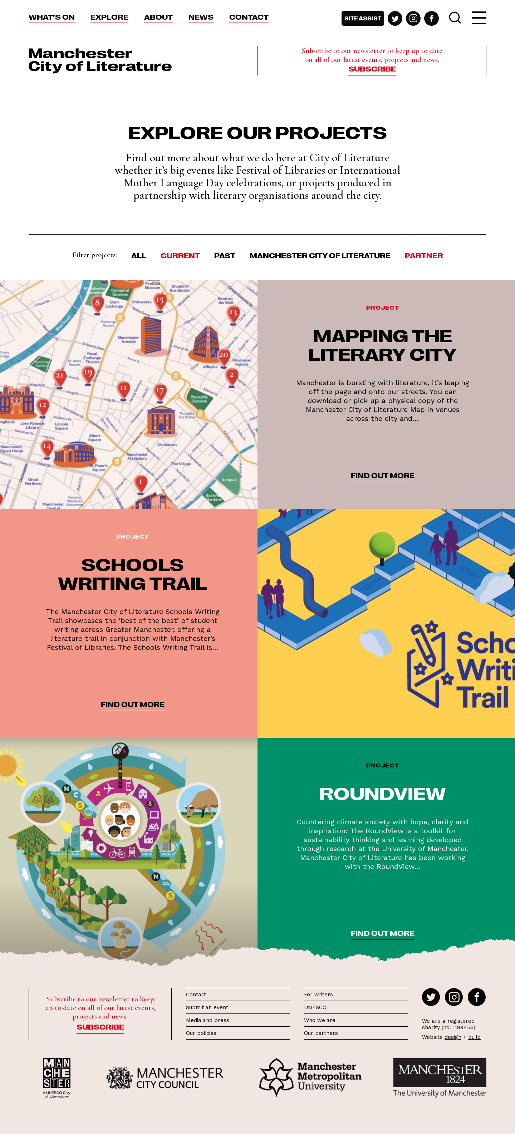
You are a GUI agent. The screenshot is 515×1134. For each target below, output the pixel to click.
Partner (424, 255)
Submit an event (207, 1007)
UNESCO (315, 1007)
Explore (109, 16)
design (453, 1037)
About (158, 16)
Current (180, 255)
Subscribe (372, 68)
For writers (318, 994)
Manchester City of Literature (320, 255)
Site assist (362, 18)
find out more (383, 475)
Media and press (207, 1020)
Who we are (319, 1020)
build (474, 1037)
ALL (138, 255)
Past (224, 255)
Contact (249, 16)
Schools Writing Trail (132, 573)
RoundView (382, 792)
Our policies (201, 1033)
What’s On (52, 16)
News (201, 16)
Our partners (321, 1033)
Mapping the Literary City (382, 344)
